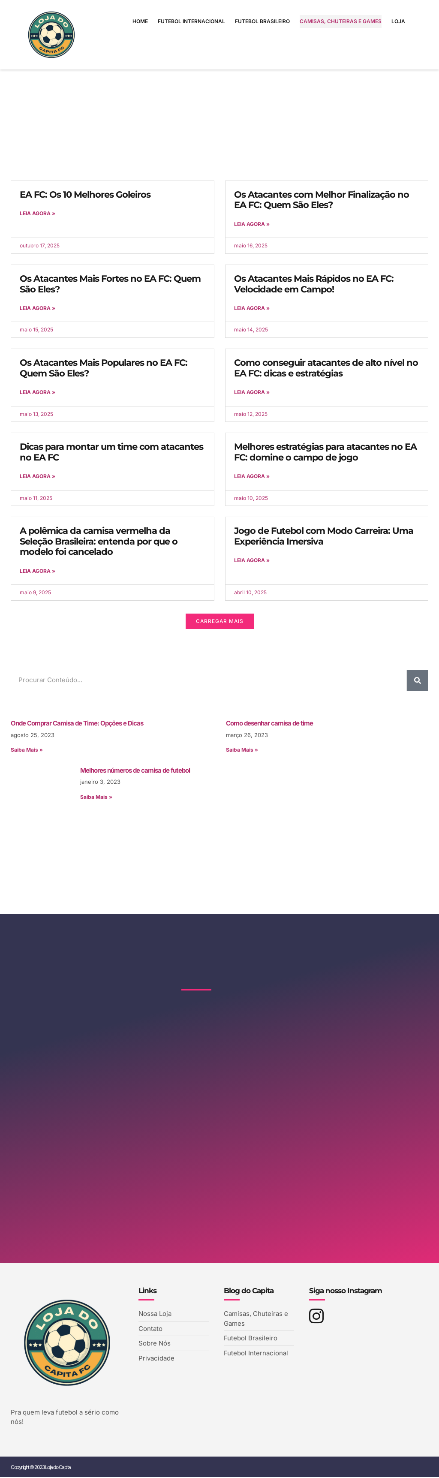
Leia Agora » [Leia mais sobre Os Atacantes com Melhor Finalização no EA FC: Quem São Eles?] (252, 224)
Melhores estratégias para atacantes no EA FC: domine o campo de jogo (325, 452)
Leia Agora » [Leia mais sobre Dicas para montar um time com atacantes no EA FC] (37, 476)
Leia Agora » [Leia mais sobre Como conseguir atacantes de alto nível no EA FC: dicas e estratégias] (252, 392)
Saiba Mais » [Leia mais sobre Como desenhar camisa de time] (242, 750)
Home (140, 21)
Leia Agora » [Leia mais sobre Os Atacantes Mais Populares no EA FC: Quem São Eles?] (37, 392)
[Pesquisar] (417, 680)
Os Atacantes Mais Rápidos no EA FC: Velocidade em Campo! (314, 284)
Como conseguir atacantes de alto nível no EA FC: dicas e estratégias (326, 368)
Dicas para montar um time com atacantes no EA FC (111, 452)
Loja (398, 21)
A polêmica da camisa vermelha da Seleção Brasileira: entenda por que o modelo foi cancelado (98, 541)
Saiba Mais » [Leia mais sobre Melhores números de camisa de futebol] (96, 797)
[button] (219, 621)
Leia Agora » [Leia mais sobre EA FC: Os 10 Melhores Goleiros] (37, 213)
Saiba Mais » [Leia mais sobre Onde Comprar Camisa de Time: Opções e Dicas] (27, 750)
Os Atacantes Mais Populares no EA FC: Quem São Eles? (103, 368)
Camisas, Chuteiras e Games (341, 21)
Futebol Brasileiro (262, 21)
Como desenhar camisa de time (269, 723)
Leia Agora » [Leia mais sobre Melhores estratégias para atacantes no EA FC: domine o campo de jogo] (252, 476)
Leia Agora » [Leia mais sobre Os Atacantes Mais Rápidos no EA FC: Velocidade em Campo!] (252, 308)
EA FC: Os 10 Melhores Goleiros (85, 194)
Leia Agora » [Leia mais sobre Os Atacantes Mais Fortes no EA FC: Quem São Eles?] (37, 308)
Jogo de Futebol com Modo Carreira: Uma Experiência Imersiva (323, 536)
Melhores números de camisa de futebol (135, 771)
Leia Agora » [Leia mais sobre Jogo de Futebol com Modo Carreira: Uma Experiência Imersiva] (252, 560)
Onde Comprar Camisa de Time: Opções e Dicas (77, 723)
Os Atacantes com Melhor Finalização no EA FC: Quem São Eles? (321, 200)
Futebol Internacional (191, 21)
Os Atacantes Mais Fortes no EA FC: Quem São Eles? (110, 284)
